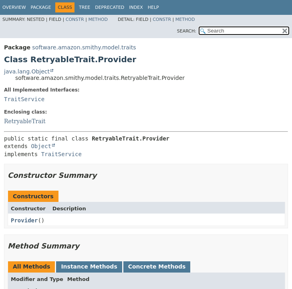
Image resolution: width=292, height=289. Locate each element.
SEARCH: (186, 31)
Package (41, 7)
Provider (24, 220)
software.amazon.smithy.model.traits (84, 47)
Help (153, 7)
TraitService (24, 99)
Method (98, 19)
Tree (84, 7)
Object (41, 146)
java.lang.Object (27, 71)
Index (136, 7)
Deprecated (109, 7)
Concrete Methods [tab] (157, 266)
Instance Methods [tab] (89, 266)
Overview (14, 7)
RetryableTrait (25, 121)
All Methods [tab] (31, 266)
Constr (75, 19)
